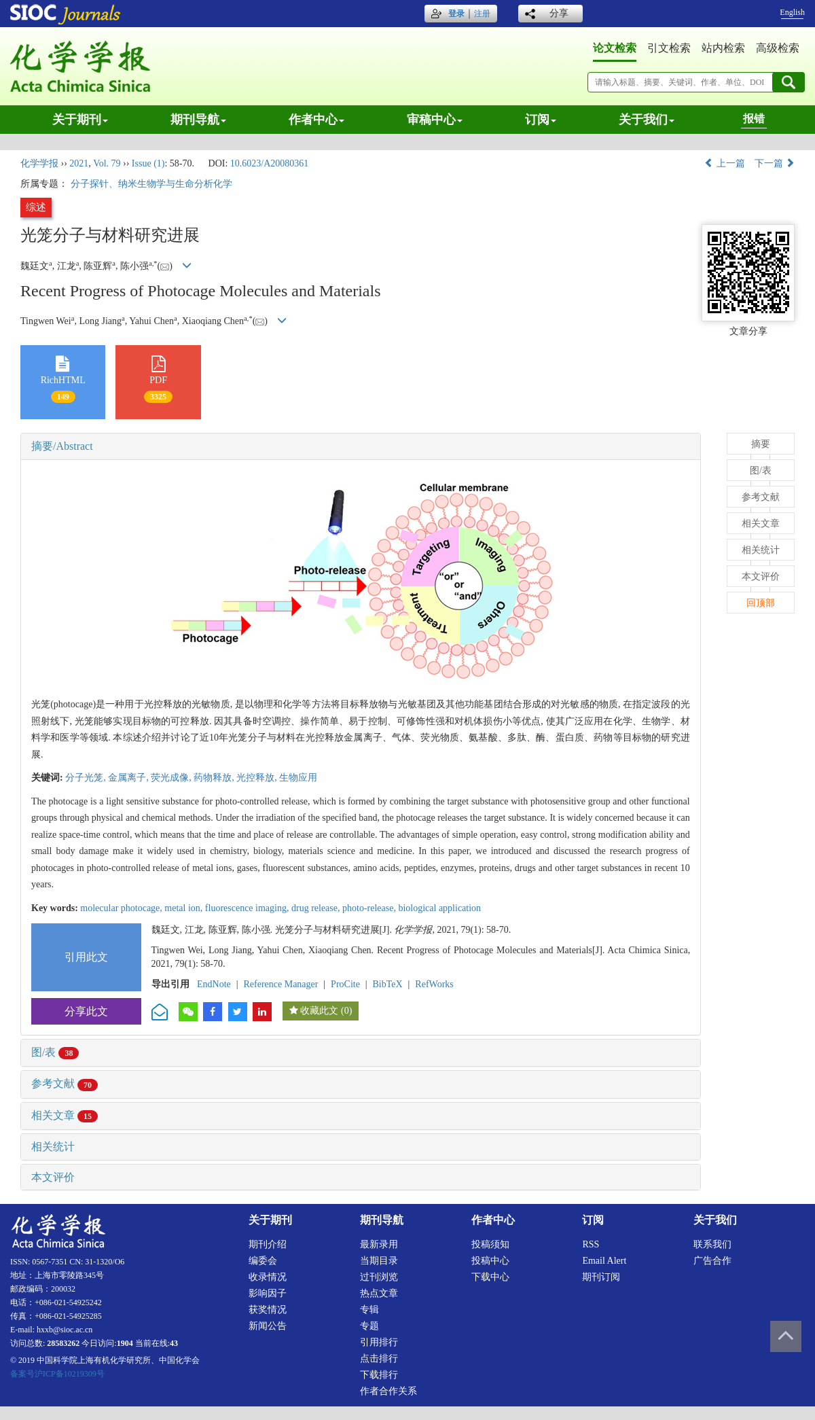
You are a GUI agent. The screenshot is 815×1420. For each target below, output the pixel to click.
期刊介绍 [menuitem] (268, 1244)
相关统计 (53, 1146)
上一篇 (724, 163)
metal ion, (184, 908)
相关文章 (64, 1115)
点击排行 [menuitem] (379, 1358)
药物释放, (215, 778)
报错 (754, 118)
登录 (456, 13)
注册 (482, 13)
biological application (439, 908)
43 (174, 1343)
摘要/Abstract (62, 446)
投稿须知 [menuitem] (490, 1244)
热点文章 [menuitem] (379, 1293)
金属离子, (129, 778)
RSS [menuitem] (590, 1244)
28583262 (63, 1343)
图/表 (55, 1052)
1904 (125, 1343)
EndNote (214, 984)
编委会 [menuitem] (263, 1261)
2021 (78, 163)
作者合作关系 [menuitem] (388, 1391)
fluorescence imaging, (248, 908)
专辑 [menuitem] (369, 1309)
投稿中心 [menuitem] (490, 1261)
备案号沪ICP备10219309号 (57, 1374)
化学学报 (39, 163)
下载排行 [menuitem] (379, 1375)
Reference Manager (280, 984)
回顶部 (760, 603)
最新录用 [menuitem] (379, 1244)
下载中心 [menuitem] (490, 1277)
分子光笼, (86, 778)
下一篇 (775, 163)
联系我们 (712, 1244)
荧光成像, (172, 778)
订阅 (540, 119)
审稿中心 (435, 119)
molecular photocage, (122, 908)
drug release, (316, 908)
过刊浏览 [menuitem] (379, 1277)
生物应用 (298, 778)
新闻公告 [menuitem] (268, 1326)
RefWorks (434, 984)
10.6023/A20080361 (269, 163)
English (792, 12)
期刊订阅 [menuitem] (601, 1277)
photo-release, (370, 908)
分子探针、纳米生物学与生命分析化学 (151, 184)
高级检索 (777, 48)
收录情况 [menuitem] (268, 1277)
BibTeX (388, 984)
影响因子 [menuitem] (268, 1293)
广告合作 (712, 1261)
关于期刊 (80, 119)
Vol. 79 (106, 163)
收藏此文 (319, 1011)
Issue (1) (148, 163)
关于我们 (646, 119)
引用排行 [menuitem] (379, 1342)
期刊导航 (198, 119)
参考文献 (64, 1083)
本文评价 (53, 1177)
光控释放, (257, 778)
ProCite (345, 984)
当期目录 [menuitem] (379, 1261)
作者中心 (316, 119)
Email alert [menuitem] (604, 1261)
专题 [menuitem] (369, 1326)
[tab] (360, 446)
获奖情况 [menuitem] (268, 1309)
